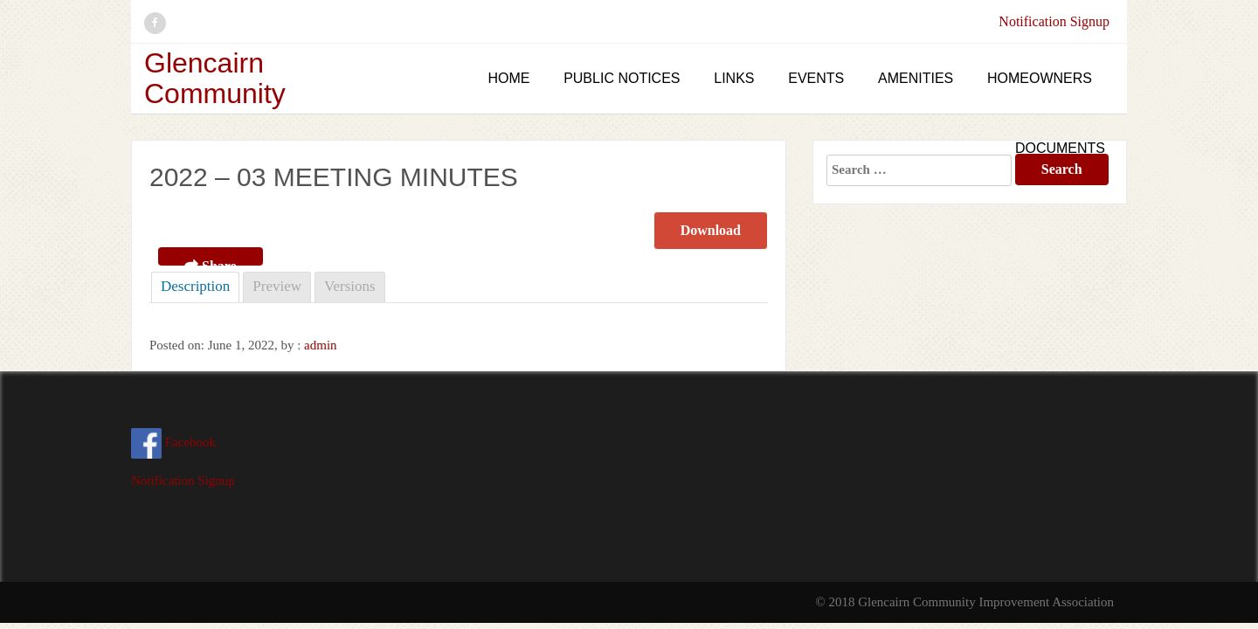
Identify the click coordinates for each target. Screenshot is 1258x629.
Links (734, 78)
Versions (350, 286)
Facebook (173, 442)
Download (711, 230)
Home (508, 78)
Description (195, 286)
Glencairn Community (215, 78)
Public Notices (621, 78)
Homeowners (1039, 78)
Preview (276, 286)
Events (816, 78)
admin (320, 345)
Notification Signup (1054, 21)
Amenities (915, 78)
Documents (1060, 148)
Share (210, 262)
